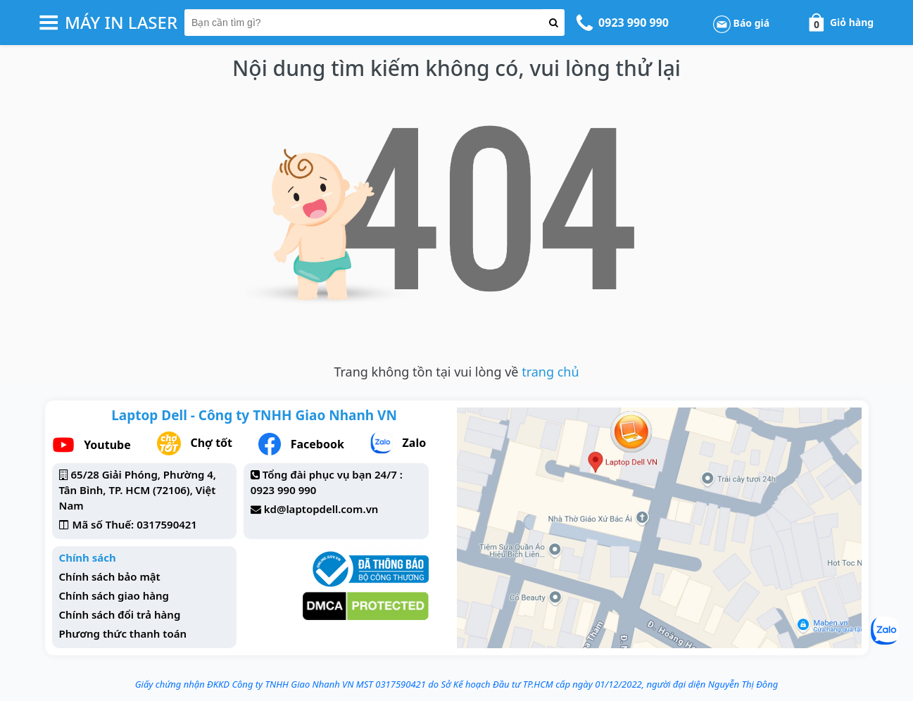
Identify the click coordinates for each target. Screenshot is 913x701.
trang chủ (550, 371)
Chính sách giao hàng (114, 595)
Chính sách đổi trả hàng (120, 614)
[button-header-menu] (48, 22)
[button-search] (553, 22)
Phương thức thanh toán (123, 633)
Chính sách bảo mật (109, 576)
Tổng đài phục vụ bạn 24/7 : (333, 474)
